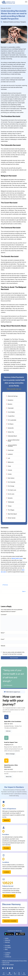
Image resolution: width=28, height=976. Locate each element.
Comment (4, 614)
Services (7, 942)
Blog (6, 949)
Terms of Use (5, 962)
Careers (7, 954)
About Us (7, 940)
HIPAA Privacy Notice (8, 964)
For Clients (8, 947)
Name (3, 632)
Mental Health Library (17, 558)
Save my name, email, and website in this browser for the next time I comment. (13, 653)
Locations (7, 952)
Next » (24, 591)
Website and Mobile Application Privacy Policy (14, 960)
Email (3, 639)
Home (6, 938)
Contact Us (8, 956)
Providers (7, 945)
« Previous (5, 585)
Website (3, 645)
